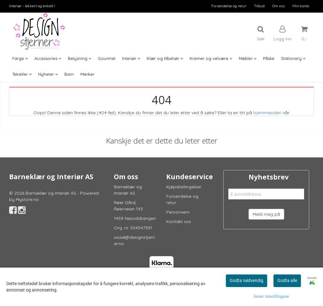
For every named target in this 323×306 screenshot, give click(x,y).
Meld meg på (266, 214)
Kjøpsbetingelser (183, 187)
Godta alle (287, 280)
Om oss (278, 5)
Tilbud (259, 5)
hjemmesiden (267, 112)
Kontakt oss (178, 221)
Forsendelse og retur (228, 5)
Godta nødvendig (246, 280)
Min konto (300, 5)
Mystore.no (27, 199)
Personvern (178, 212)
